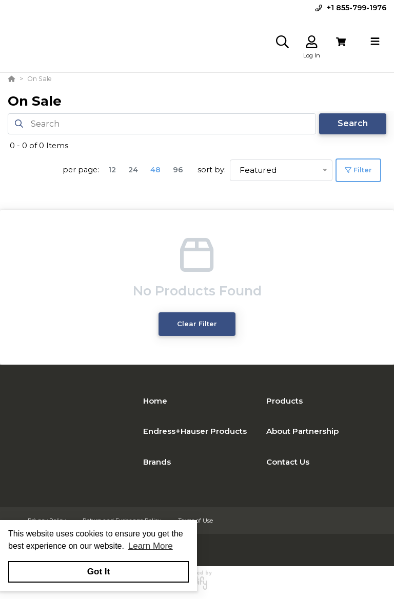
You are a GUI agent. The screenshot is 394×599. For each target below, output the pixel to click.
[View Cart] (341, 42)
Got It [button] (98, 571)
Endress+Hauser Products (195, 431)
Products (284, 401)
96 (178, 169)
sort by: (212, 169)
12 (112, 169)
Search (353, 123)
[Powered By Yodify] (197, 584)
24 (133, 169)
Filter (358, 170)
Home (155, 401)
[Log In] (312, 42)
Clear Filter (197, 324)
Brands (157, 462)
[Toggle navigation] (375, 41)
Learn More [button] (150, 546)
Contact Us (287, 462)
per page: (81, 169)
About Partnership (302, 431)
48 (155, 169)
